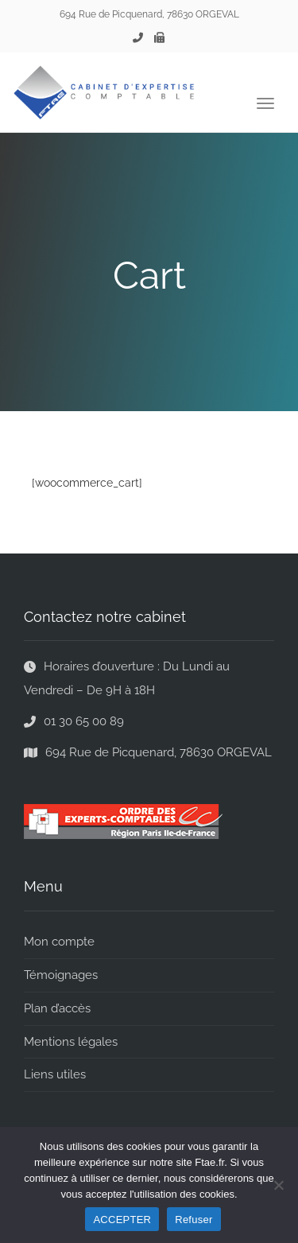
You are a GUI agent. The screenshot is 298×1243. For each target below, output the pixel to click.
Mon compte (59, 941)
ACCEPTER (122, 1220)
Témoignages (61, 975)
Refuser (193, 1220)
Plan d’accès (57, 1008)
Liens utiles (55, 1074)
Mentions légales (71, 1042)
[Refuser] (278, 1185)
